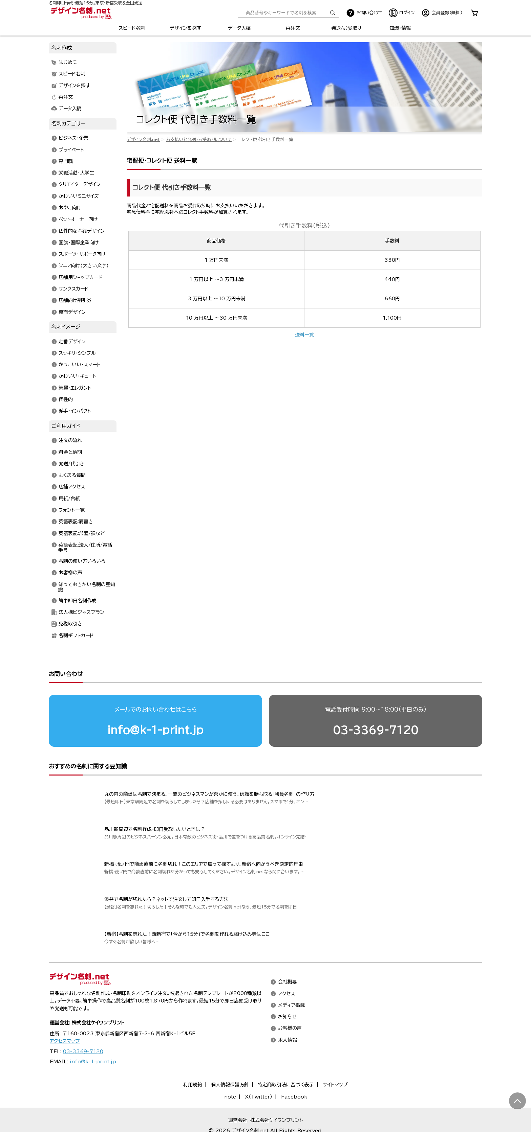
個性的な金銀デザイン (82, 231)
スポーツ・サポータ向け (82, 254)
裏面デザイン (72, 312)
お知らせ (287, 1017)
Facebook (294, 1096)
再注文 (293, 28)
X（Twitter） (258, 1096)
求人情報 (287, 1040)
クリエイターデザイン (80, 184)
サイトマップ (335, 1084)
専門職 (66, 161)
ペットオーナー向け (78, 219)
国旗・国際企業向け (79, 242)
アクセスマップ (65, 1041)
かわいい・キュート (78, 376)
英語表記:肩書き (76, 521)
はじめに (68, 62)
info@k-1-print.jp (155, 730)
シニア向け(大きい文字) (84, 265)
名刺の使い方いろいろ (82, 561)
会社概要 (287, 982)
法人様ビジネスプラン (81, 612)
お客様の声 (70, 573)
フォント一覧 (72, 510)
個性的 (66, 399)
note (230, 1096)
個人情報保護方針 (230, 1084)
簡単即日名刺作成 (78, 600)
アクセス (286, 993)
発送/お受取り (346, 28)
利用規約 (192, 1084)
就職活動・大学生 (76, 173)
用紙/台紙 (69, 498)
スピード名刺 (132, 28)
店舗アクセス (72, 487)
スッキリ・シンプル (77, 353)
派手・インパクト (75, 411)
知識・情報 (400, 28)
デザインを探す (185, 28)
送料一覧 (304, 334)
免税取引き (70, 624)
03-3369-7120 (375, 730)
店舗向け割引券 (75, 300)
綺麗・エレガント (75, 388)
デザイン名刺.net (143, 139)
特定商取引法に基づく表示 (286, 1084)
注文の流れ (70, 440)
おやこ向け (70, 207)
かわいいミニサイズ (79, 196)
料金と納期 (70, 452)
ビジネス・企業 (73, 138)
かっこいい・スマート (80, 365)
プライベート (71, 149)
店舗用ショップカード (80, 277)
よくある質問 (72, 475)
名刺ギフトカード (76, 635)
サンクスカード (74, 288)
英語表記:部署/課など (82, 533)
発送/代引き (72, 463)
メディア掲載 (291, 1005)
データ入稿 (239, 28)
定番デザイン (72, 341)
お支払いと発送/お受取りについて (199, 139)
